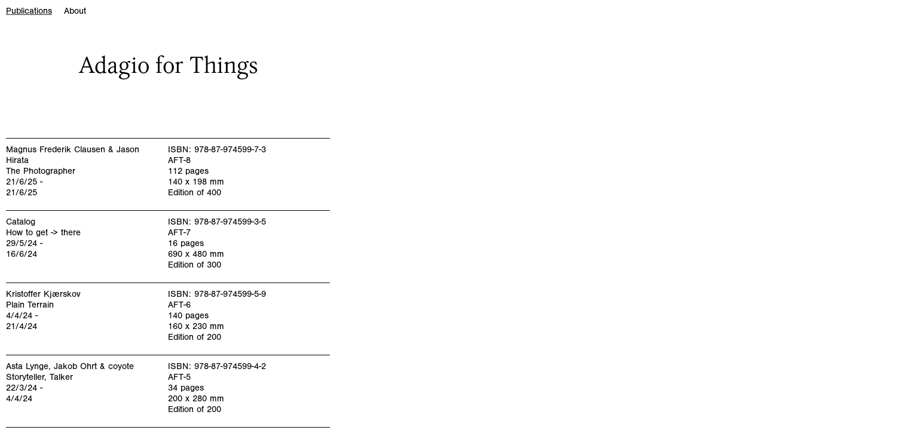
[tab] (35, 14)
